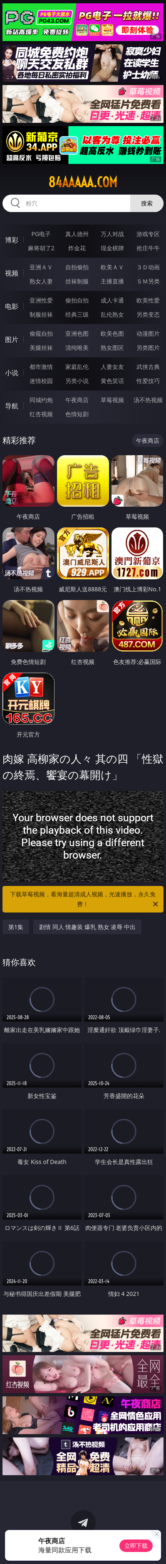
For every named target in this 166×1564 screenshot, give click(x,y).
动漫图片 (148, 333)
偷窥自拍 (41, 333)
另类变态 (148, 314)
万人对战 (112, 234)
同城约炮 (41, 400)
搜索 (147, 203)
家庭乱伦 (77, 367)
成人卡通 (112, 300)
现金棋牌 (112, 248)
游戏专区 (148, 234)
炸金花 (77, 248)
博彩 (11, 239)
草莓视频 (112, 400)
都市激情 (41, 367)
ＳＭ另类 (148, 281)
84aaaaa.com (82, 182)
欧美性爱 (148, 300)
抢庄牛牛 (148, 248)
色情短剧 (77, 414)
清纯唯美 (77, 347)
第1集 (15, 927)
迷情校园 (41, 381)
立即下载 (136, 1545)
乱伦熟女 (112, 314)
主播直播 (112, 281)
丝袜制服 (77, 281)
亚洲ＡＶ (41, 267)
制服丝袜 (41, 314)
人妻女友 (112, 367)
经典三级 (77, 314)
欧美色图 (112, 333)
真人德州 (77, 234)
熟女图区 (112, 347)
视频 (11, 273)
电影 (11, 306)
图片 (11, 339)
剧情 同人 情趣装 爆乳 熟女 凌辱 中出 (87, 927)
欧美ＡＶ (112, 267)
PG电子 (41, 234)
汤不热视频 (148, 400)
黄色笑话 (112, 381)
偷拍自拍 (77, 300)
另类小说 (77, 381)
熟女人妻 (41, 281)
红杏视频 (41, 414)
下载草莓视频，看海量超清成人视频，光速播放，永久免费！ (84, 899)
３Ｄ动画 (148, 267)
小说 (11, 372)
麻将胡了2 (41, 248)
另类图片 (148, 347)
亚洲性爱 (41, 300)
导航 (11, 405)
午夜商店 (77, 400)
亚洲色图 (77, 333)
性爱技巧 (148, 381)
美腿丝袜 (41, 347)
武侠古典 (148, 367)
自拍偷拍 (77, 267)
